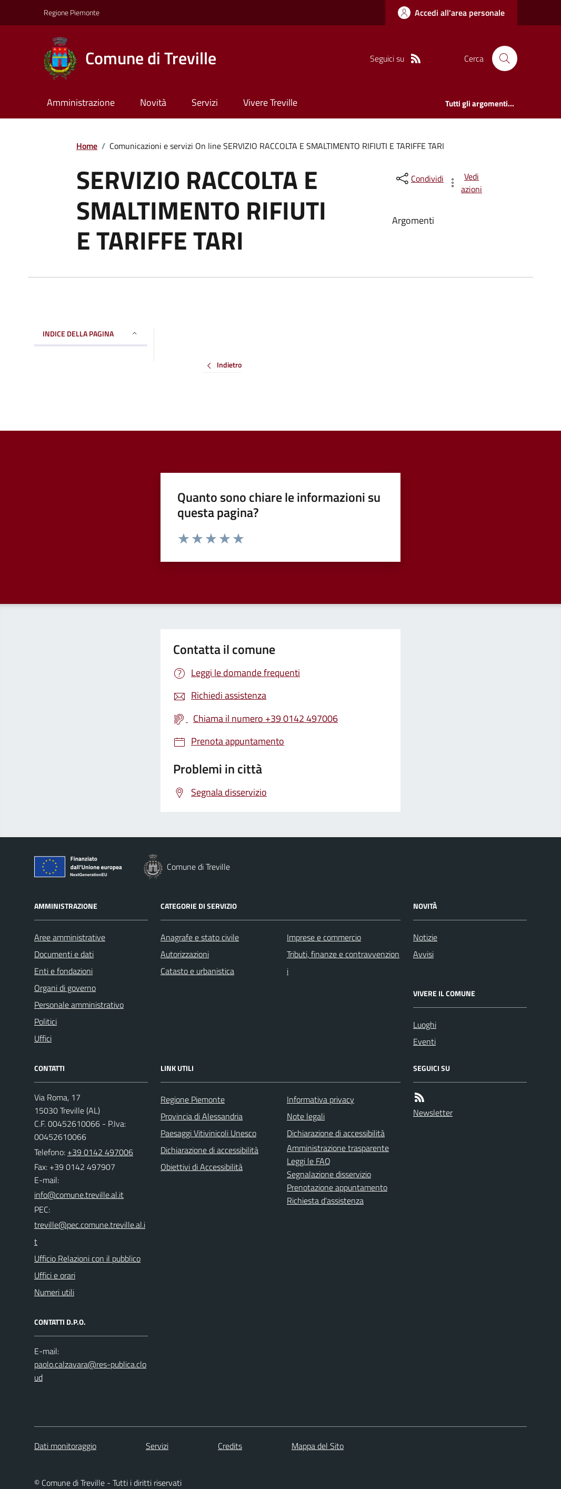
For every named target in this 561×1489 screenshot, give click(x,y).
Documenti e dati (64, 954)
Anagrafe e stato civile (200, 937)
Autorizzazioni (185, 954)
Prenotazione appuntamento (337, 1187)
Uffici (43, 1038)
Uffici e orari (54, 1275)
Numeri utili (54, 1292)
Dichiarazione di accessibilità (209, 1150)
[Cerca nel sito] (500, 58)
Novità (153, 102)
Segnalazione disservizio (329, 1174)
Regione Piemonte (71, 12)
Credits (230, 1446)
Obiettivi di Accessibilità (202, 1166)
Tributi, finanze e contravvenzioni (343, 962)
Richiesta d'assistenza (325, 1200)
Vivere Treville (270, 102)
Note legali (306, 1116)
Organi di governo (65, 987)
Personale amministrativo (79, 1004)
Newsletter (433, 1112)
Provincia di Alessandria (202, 1116)
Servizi (205, 102)
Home (86, 146)
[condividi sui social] (419, 178)
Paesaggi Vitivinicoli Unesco (208, 1133)
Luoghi (424, 1024)
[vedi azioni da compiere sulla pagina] (466, 182)
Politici (45, 1021)
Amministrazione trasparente (338, 1147)
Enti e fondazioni (63, 971)
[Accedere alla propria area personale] (451, 12)
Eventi (424, 1041)
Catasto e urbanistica (197, 971)
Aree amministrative (69, 937)
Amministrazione (81, 102)
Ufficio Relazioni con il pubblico (87, 1258)
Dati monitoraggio (65, 1446)
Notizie (425, 937)
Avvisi (423, 954)
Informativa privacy (320, 1099)
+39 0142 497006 (100, 1152)
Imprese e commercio (324, 937)
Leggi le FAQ (308, 1161)
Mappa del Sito (318, 1446)
